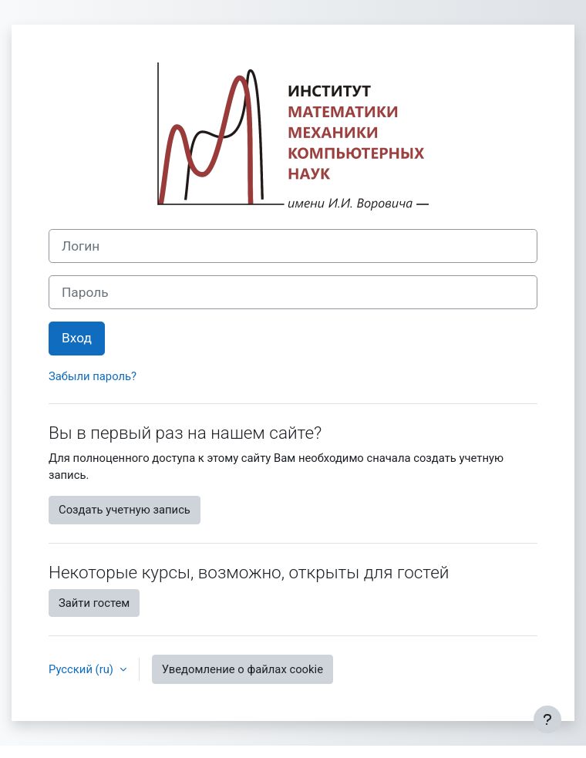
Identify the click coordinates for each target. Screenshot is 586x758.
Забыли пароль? (92, 376)
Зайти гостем (94, 603)
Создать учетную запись (124, 510)
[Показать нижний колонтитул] (547, 719)
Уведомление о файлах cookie (242, 669)
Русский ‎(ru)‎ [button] (82, 669)
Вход (77, 337)
